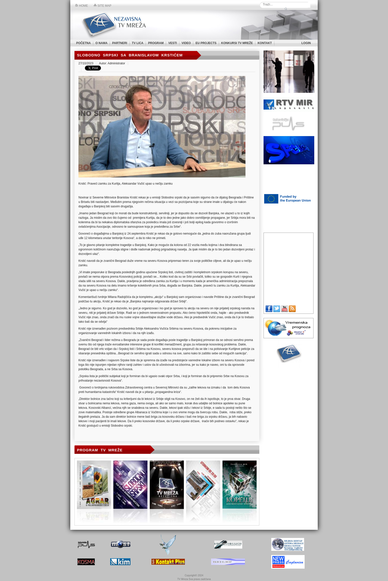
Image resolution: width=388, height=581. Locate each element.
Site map (102, 5)
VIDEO (186, 43)
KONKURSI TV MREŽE (237, 43)
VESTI (172, 43)
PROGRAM (156, 43)
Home (81, 5)
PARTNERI (119, 43)
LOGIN (306, 43)
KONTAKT (265, 43)
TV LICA (138, 43)
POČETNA (83, 43)
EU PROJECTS (206, 43)
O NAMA (102, 43)
